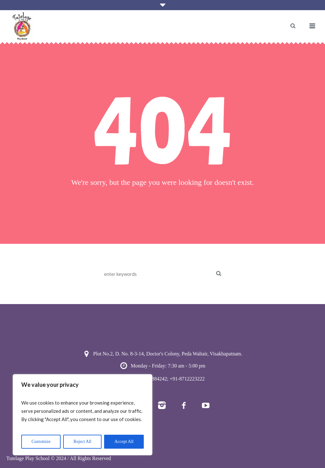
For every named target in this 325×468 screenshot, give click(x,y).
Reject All (82, 441)
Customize (40, 441)
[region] (82, 414)
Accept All (123, 441)
